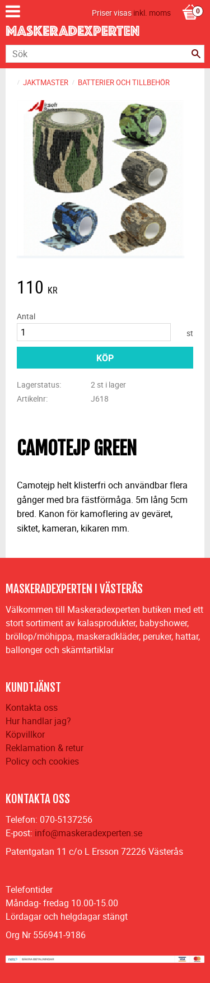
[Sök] (196, 53)
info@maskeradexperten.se (88, 833)
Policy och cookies (42, 761)
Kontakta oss (32, 707)
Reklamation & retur (44, 748)
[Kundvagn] (190, 0)
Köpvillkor (25, 734)
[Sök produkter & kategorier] (105, 54)
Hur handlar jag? (38, 721)
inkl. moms (152, 12)
